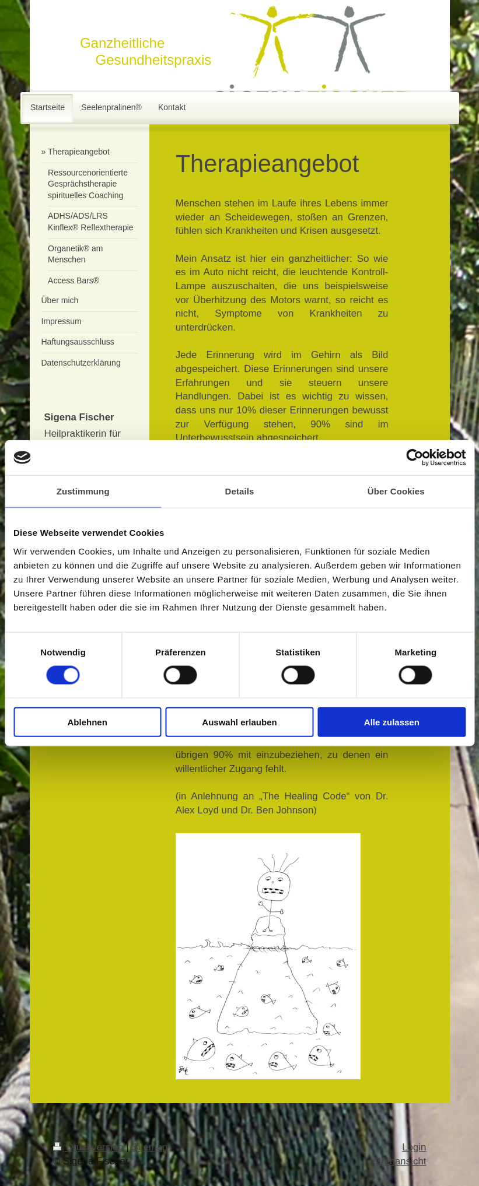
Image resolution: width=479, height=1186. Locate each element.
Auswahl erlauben (239, 722)
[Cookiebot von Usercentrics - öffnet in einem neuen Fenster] (414, 457)
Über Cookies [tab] (396, 491)
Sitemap (150, 1147)
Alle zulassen (391, 722)
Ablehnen (87, 722)
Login (414, 1147)
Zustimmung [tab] (83, 491)
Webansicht (400, 1161)
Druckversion (90, 1147)
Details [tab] (239, 491)
